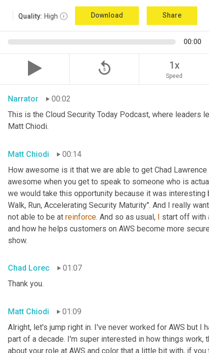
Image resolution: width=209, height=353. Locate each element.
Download (107, 15)
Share (172, 15)
